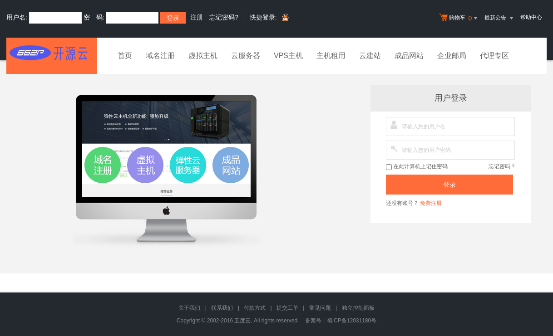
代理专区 (494, 55)
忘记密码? (223, 17)
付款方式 (255, 308)
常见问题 (320, 308)
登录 (449, 184)
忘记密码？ (502, 166)
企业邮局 (451, 55)
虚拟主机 (202, 55)
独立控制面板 (358, 308)
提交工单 (287, 308)
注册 (196, 17)
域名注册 (160, 55)
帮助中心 (531, 17)
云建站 (370, 55)
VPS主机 (288, 55)
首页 (125, 55)
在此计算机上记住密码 (417, 166)
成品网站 (409, 55)
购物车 (459, 18)
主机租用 (331, 55)
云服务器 (245, 55)
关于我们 (189, 308)
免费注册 (431, 203)
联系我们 (222, 308)
